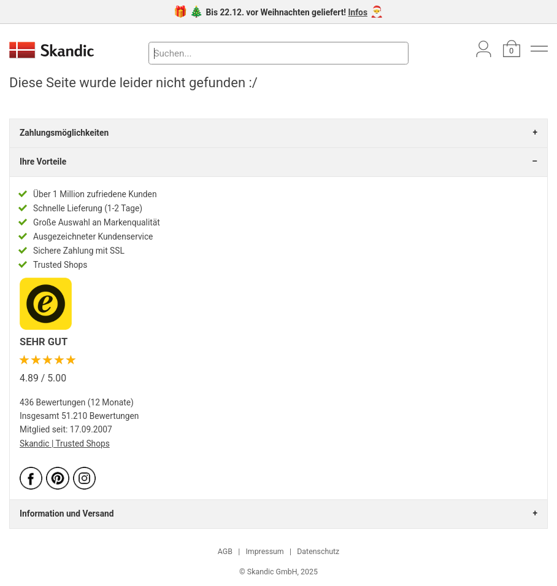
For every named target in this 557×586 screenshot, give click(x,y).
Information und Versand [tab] (66, 513)
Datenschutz (318, 551)
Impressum (264, 551)
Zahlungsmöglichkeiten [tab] (64, 133)
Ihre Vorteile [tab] (43, 161)
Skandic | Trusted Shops (65, 443)
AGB (225, 551)
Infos (357, 12)
